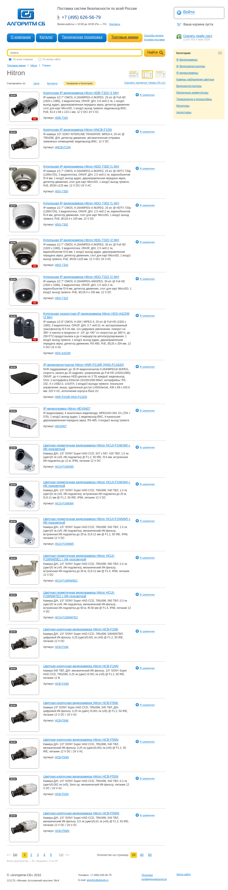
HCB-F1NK (61, 647)
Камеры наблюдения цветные (195, 79)
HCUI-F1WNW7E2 (66, 617)
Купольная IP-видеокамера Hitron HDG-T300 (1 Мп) (81, 166)
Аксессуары (183, 112)
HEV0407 (60, 426)
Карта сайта (183, 874)
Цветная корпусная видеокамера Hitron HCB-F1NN (81, 666)
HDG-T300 (61, 191)
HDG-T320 (61, 265)
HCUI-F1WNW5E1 (66, 580)
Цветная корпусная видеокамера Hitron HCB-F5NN (81, 739)
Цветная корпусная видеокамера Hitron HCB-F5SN (80, 776)
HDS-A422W (63, 353)
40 (142, 855)
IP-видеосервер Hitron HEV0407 (66, 408)
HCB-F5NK (61, 720)
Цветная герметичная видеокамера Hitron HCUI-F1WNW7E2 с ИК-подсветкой (79, 594)
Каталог (46, 37)
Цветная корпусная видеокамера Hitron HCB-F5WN (81, 813)
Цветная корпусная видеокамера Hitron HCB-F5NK (80, 703)
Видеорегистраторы (189, 86)
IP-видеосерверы (187, 72)
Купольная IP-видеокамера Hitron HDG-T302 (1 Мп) (81, 203)
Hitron (33, 65)
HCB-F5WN (62, 831)
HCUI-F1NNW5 (64, 543)
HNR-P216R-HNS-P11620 (71, 397)
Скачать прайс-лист (197, 36)
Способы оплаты (154, 35)
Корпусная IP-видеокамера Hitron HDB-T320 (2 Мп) (81, 93)
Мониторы (182, 105)
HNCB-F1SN (63, 147)
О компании (21, 37)
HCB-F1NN (62, 683)
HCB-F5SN (61, 794)
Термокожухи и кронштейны (194, 99)
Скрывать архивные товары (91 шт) (144, 82)
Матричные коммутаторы (192, 92)
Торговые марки (124, 37)
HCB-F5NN (62, 757)
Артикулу (52, 83)
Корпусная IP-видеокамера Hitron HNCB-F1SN (77, 129)
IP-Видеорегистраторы (190, 66)
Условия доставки (154, 39)
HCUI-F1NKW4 (64, 503)
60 (150, 855)
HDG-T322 (61, 298)
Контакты (114, 24)
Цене (36, 83)
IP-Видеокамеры (187, 59)
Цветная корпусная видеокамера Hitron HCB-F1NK (80, 629)
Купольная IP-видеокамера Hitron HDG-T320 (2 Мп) (81, 240)
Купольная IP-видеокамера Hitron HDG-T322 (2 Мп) (81, 277)
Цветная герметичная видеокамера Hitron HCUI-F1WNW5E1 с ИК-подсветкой (79, 557)
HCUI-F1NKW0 (64, 466)
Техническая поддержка (82, 37)
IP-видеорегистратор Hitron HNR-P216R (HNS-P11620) (83, 365)
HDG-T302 (61, 224)
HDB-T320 (61, 117)
